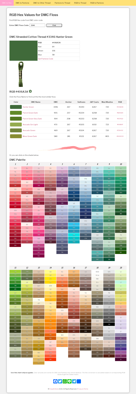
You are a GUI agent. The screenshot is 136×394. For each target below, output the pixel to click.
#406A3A (120, 107)
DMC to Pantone (22, 3)
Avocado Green (29, 130)
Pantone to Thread (62, 3)
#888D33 (120, 136)
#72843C (120, 130)
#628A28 (120, 113)
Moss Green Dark (30, 136)
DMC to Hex (7, 3)
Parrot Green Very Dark (32, 119)
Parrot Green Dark (30, 113)
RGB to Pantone (97, 3)
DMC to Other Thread (42, 3)
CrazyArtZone (53, 389)
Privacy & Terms (82, 389)
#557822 (120, 118)
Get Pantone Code (45, 59)
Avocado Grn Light (30, 124)
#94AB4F (120, 124)
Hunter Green (28, 107)
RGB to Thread (80, 3)
